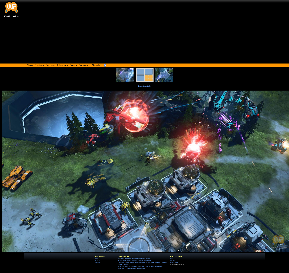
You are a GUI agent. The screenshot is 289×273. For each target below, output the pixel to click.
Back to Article (144, 86)
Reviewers (98, 262)
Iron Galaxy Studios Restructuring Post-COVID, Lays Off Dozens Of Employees (140, 266)
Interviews (62, 65)
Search (96, 65)
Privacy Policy (174, 262)
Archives (97, 260)
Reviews (39, 65)
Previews (50, 65)
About (171, 258)
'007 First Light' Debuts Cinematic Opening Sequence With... (135, 260)
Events (73, 65)
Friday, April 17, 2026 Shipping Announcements (131, 268)
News (96, 258)
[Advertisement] (144, 41)
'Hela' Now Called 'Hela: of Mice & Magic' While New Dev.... (134, 258)
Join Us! (172, 260)
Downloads (84, 65)
